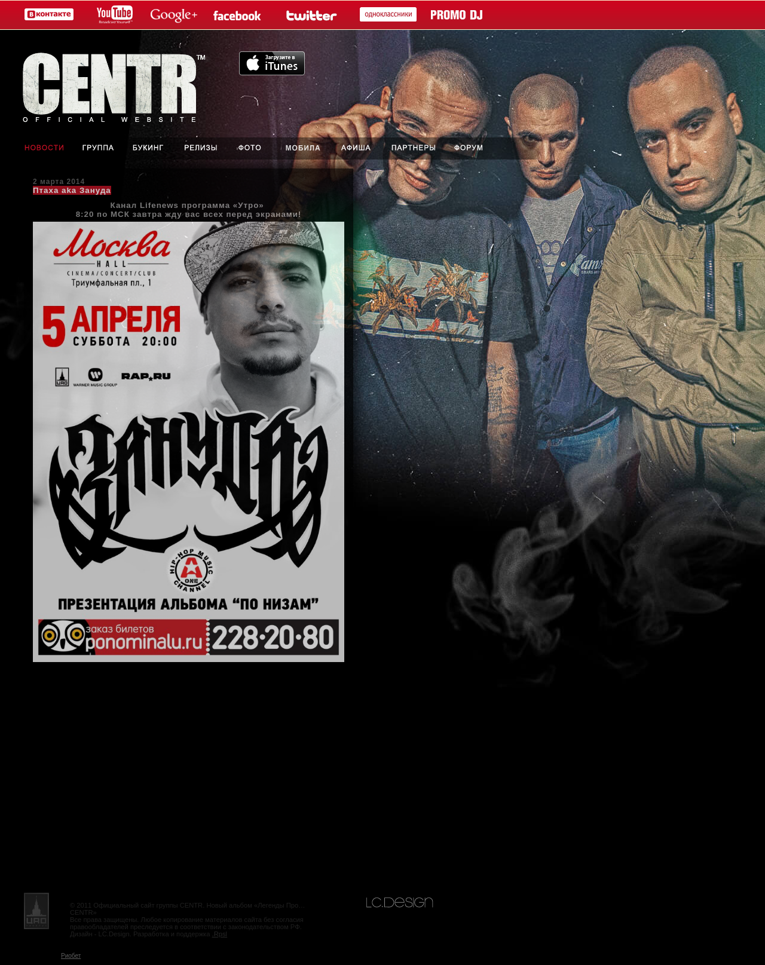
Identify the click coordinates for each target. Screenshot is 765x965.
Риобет (71, 955)
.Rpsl (220, 934)
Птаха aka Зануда (72, 190)
